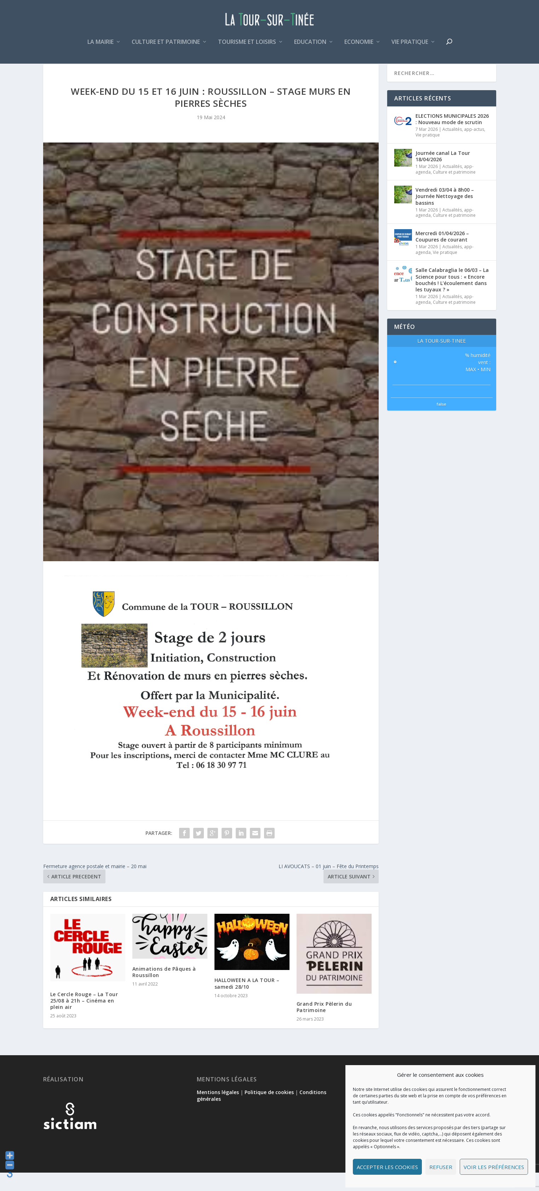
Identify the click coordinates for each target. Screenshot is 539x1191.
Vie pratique (409, 47)
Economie (358, 47)
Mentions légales (218, 1110)
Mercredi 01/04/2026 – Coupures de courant (442, 254)
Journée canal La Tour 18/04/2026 (442, 174)
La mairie (100, 47)
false (441, 422)
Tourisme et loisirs (247, 47)
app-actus (474, 148)
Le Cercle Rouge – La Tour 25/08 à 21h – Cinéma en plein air (84, 1019)
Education (310, 47)
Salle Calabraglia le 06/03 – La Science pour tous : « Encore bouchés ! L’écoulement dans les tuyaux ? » (452, 298)
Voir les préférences (494, 1166)
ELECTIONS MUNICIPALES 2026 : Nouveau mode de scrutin (452, 137)
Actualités (452, 148)
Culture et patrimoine (166, 47)
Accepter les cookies (387, 1166)
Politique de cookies (269, 1110)
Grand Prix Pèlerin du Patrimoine (324, 1025)
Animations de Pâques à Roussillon (164, 990)
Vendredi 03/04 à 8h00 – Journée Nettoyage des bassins (444, 214)
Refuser (440, 1166)
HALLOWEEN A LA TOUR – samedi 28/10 (247, 1001)
